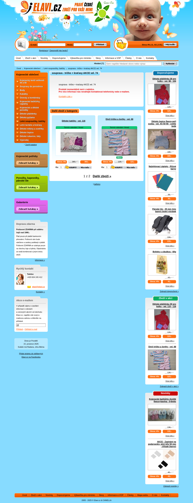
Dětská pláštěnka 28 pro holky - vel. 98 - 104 (164, 80)
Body (22, 90)
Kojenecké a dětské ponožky (29, 108)
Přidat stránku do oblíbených (31, 354)
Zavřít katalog (31, 145)
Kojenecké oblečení (32, 68)
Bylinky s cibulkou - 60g (164, 252)
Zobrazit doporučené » (169, 291)
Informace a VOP (113, 58)
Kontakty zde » (65, 96)
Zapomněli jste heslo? (59, 50)
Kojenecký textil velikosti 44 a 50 (32, 81)
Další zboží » (102, 176)
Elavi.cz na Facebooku (31, 357)
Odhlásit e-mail (31, 329)
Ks (57, 167)
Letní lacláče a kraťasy (31, 125)
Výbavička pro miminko (80, 58)
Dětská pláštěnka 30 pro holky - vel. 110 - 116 (164, 305)
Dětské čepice (27, 132)
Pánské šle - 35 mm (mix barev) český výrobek (164, 210)
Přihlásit (19, 329)
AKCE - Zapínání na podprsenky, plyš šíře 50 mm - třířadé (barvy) (162, 444)
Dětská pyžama (27, 117)
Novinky (44, 58)
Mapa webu (142, 495)
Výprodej (24, 140)
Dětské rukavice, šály (30, 136)
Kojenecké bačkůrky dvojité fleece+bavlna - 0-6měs (162, 400)
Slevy (98, 58)
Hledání (97, 63)
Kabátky (24, 94)
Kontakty (150, 58)
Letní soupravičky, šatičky (54, 68)
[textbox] (134, 63)
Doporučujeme (59, 58)
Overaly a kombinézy (30, 98)
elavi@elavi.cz (38, 287)
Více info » (169, 115)
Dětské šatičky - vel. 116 (73, 121)
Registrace (43, 50)
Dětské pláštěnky (28, 114)
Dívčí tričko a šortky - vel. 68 (119, 119)
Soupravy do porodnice (31, 86)
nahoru (97, 184)
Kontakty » (40, 292)
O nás (138, 58)
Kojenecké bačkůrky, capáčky (30, 102)
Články (128, 58)
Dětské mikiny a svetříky (32, 129)
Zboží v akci (30, 58)
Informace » (40, 260)
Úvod (18, 58)
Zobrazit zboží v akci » (169, 386)
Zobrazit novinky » (171, 486)
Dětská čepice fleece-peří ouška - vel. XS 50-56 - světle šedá (162, 123)
